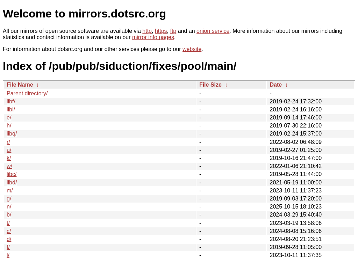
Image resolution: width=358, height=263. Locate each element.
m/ (10, 190)
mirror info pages (153, 37)
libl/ (11, 109)
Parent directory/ (27, 93)
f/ (8, 247)
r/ (8, 142)
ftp (173, 31)
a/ (9, 150)
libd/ (12, 182)
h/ (9, 126)
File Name (20, 85)
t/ (8, 223)
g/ (9, 199)
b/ (9, 215)
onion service (212, 31)
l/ (8, 255)
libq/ (12, 134)
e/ (9, 117)
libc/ (11, 174)
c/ (9, 231)
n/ (9, 207)
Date (276, 85)
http (147, 31)
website (191, 49)
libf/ (11, 101)
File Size (210, 85)
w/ (9, 166)
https (161, 31)
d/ (9, 239)
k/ (9, 158)
